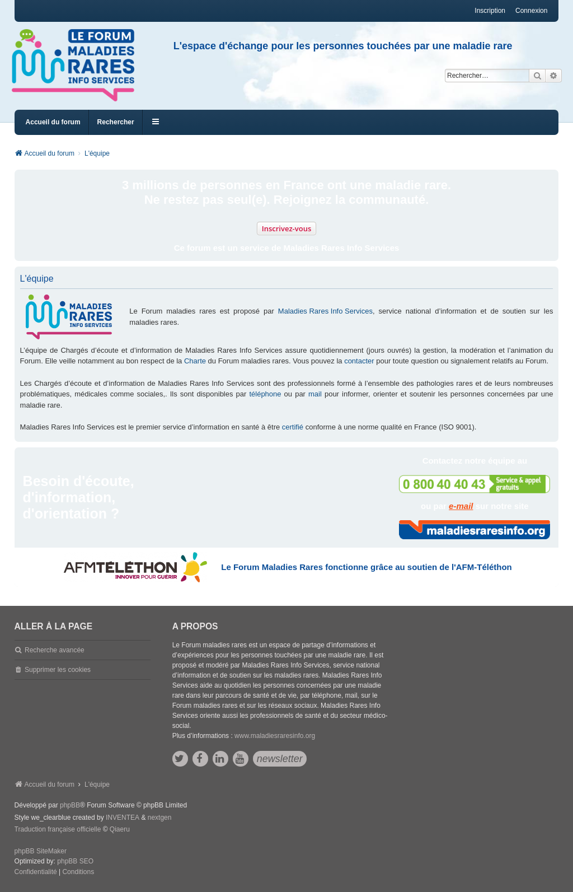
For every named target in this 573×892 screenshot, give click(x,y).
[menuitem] (36, 872)
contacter (359, 361)
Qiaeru (120, 829)
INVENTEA (122, 817)
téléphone (265, 394)
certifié (292, 427)
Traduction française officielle (58, 829)
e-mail (461, 506)
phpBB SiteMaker (41, 851)
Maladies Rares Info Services (325, 311)
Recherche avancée (54, 650)
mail (315, 394)
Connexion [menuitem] (531, 11)
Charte (195, 361)
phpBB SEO (75, 861)
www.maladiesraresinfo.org (274, 736)
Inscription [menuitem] (490, 11)
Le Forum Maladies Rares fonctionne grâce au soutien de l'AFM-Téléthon (366, 567)
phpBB (70, 805)
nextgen (160, 817)
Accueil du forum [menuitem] (53, 122)
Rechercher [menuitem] (115, 122)
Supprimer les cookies (58, 670)
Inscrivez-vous (287, 228)
